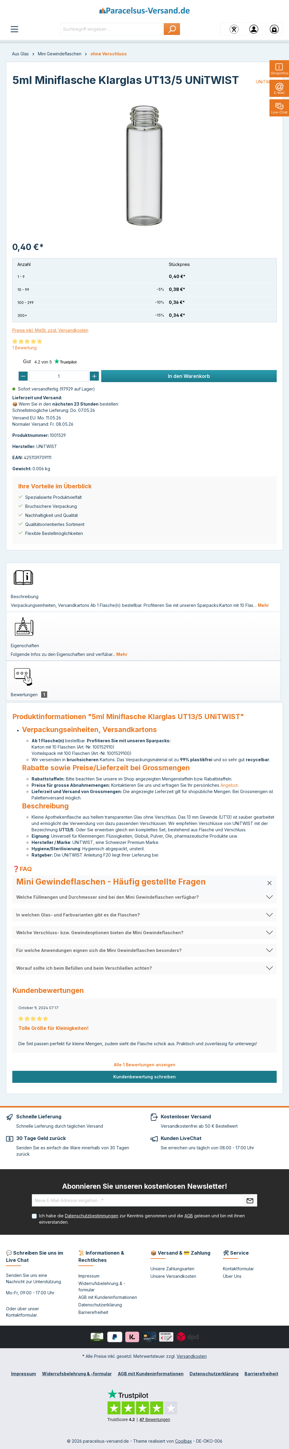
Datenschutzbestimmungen (91, 1215)
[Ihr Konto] (253, 29)
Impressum (88, 1275)
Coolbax (183, 1441)
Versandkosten (192, 1356)
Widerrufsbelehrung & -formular (77, 1373)
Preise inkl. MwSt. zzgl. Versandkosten (50, 330)
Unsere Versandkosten (173, 1276)
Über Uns (232, 1276)
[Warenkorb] (274, 29)
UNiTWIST (266, 81)
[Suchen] (172, 29)
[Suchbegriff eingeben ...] (112, 29)
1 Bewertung (24, 347)
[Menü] (14, 29)
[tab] (143, 587)
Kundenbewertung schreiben (144, 1076)
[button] (144, 883)
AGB (188, 1215)
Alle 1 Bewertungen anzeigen (144, 1064)
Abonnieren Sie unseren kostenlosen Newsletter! (144, 1186)
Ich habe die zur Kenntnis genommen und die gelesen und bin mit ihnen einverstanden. (142, 1219)
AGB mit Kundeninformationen (107, 1297)
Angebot (229, 785)
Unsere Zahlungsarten (172, 1268)
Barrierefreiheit (93, 1312)
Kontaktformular (21, 1315)
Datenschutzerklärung (100, 1304)
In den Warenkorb (189, 376)
